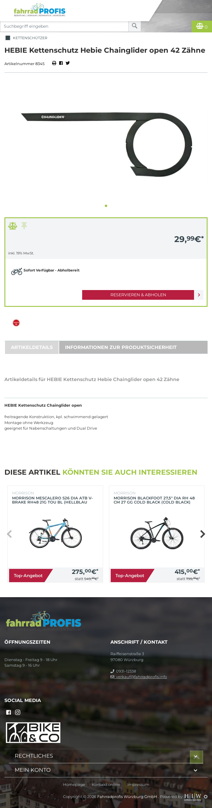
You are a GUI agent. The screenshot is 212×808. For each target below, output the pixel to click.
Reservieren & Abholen (138, 294)
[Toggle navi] (6, 4)
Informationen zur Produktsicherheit (121, 347)
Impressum (138, 785)
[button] (106, 206)
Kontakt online (106, 785)
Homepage (74, 785)
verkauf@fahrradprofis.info (138, 676)
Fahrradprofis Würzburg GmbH (127, 796)
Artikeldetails (32, 347)
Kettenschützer (25, 38)
